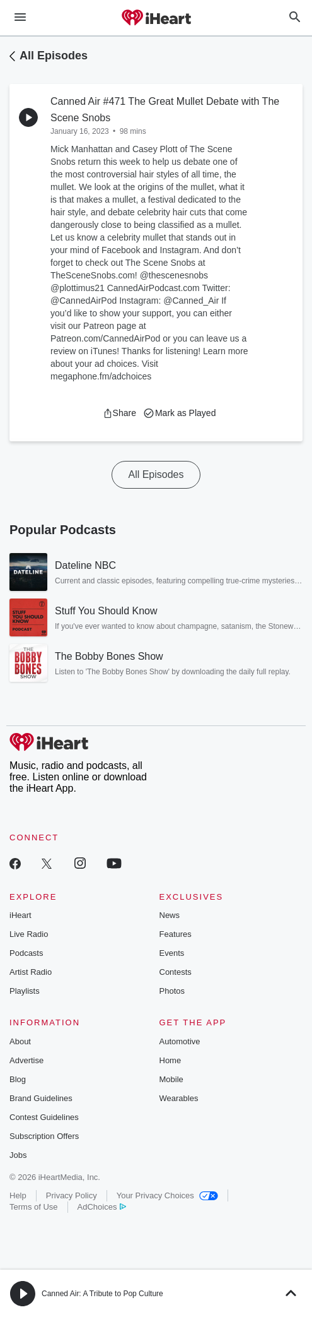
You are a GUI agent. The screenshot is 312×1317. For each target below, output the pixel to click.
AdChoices (102, 1207)
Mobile (171, 1079)
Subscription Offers (44, 1136)
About (20, 1041)
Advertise (26, 1060)
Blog (17, 1079)
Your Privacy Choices (167, 1195)
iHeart (20, 915)
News (169, 915)
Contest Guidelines (44, 1117)
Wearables (179, 1098)
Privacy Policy (71, 1195)
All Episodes (54, 55)
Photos (172, 991)
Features (175, 934)
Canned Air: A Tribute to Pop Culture (102, 1293)
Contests (175, 972)
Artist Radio (30, 972)
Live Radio (28, 934)
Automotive (179, 1041)
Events (172, 953)
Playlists (24, 991)
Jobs (17, 1155)
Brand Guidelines (40, 1098)
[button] (119, 413)
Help (17, 1195)
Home (170, 1060)
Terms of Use (33, 1207)
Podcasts (26, 953)
